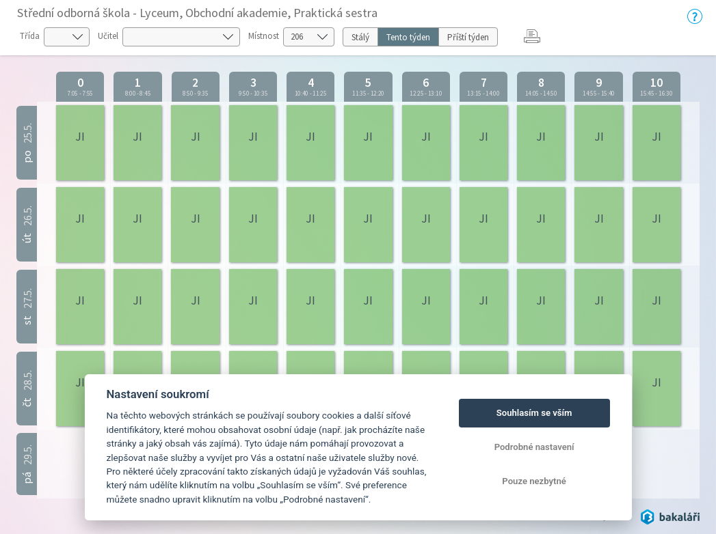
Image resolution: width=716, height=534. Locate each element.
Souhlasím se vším (534, 413)
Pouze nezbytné (534, 481)
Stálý (360, 37)
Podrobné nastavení (534, 447)
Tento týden (408, 37)
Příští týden (468, 37)
